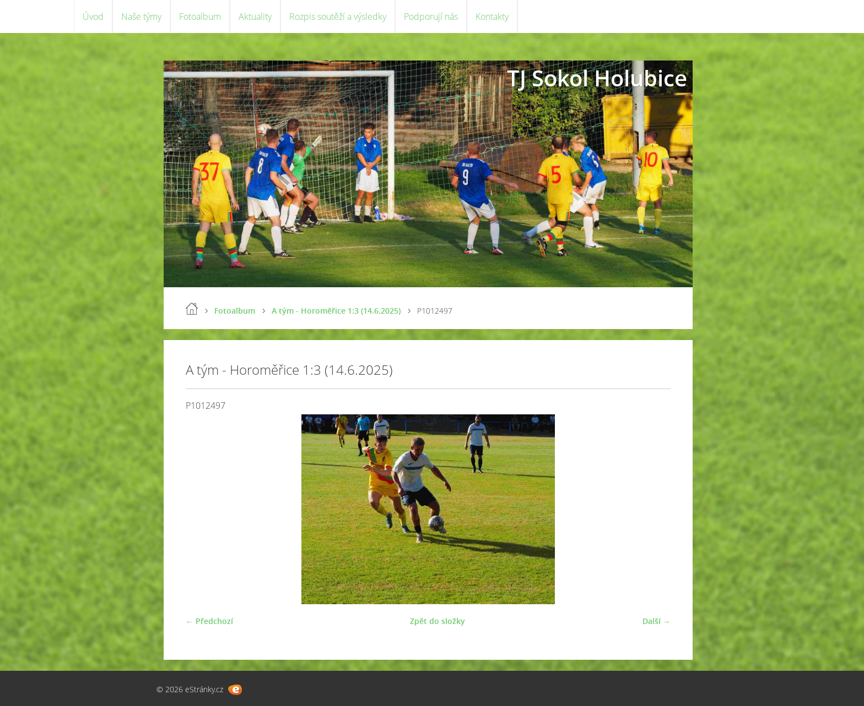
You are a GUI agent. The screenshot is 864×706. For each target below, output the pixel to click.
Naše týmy (141, 16)
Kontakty (492, 16)
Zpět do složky (437, 621)
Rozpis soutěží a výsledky (337, 16)
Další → (656, 621)
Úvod (93, 16)
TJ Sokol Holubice (597, 78)
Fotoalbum (200, 16)
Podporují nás (431, 16)
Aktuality (255, 16)
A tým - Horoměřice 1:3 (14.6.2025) (336, 310)
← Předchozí (209, 621)
